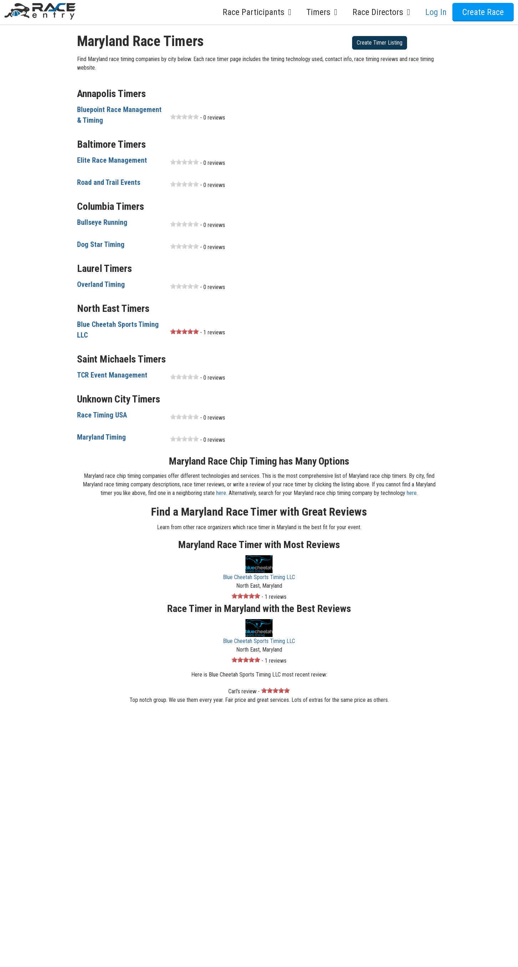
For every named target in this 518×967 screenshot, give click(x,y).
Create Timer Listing (379, 42)
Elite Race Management (112, 160)
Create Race (483, 12)
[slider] (184, 117)
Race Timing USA (102, 415)
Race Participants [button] (259, 12)
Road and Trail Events (108, 182)
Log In (436, 12)
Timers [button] (323, 12)
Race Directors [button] (383, 12)
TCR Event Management (112, 375)
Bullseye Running (102, 222)
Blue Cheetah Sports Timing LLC (259, 577)
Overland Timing (101, 284)
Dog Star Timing (101, 244)
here (221, 493)
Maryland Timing (101, 437)
